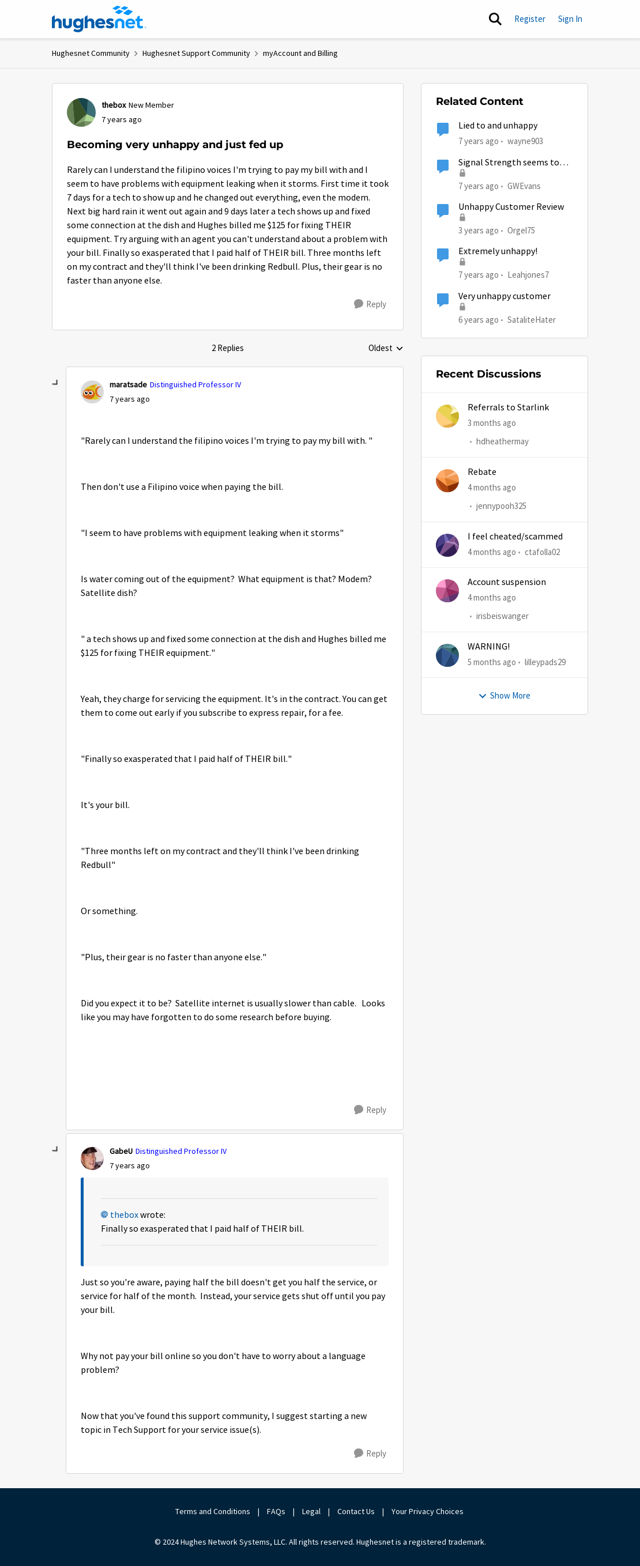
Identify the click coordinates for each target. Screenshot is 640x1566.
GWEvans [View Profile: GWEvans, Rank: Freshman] (524, 185)
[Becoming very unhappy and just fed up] (130, 399)
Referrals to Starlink (508, 407)
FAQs (276, 1511)
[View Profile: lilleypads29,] (447, 655)
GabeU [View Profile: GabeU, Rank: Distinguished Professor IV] (121, 1151)
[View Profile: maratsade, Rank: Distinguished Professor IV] (92, 391)
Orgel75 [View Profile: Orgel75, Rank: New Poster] (521, 230)
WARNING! (489, 646)
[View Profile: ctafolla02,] (447, 545)
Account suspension (507, 582)
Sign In (570, 18)
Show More (504, 695)
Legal (311, 1511)
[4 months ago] (492, 488)
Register (529, 18)
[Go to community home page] (99, 19)
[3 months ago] (492, 423)
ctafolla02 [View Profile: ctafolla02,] (542, 551)
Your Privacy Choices (428, 1511)
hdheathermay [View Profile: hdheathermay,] (502, 441)
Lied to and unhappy (497, 125)
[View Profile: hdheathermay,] (447, 416)
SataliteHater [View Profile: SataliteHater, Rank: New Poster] (531, 319)
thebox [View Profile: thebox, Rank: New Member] (113, 105)
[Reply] (370, 304)
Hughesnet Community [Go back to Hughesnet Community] (91, 53)
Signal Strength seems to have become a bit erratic (508, 163)
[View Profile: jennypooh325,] (447, 480)
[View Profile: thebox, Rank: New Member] (81, 112)
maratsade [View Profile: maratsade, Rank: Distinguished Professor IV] (128, 384)
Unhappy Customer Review (511, 207)
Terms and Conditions (212, 1511)
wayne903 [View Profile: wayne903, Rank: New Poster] (525, 140)
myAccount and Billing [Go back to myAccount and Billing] (300, 53)
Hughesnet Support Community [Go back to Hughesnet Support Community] (196, 53)
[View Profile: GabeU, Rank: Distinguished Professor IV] (92, 1158)
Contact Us (356, 1511)
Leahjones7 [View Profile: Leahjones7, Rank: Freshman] (528, 274)
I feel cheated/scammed (515, 536)
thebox (124, 1215)
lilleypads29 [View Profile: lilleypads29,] (545, 661)
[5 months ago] (492, 662)
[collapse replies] (56, 383)
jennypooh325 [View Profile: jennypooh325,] (501, 505)
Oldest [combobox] (386, 348)
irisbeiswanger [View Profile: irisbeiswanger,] (502, 615)
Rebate (482, 472)
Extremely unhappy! (497, 251)
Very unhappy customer (504, 296)
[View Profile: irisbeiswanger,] (447, 590)
